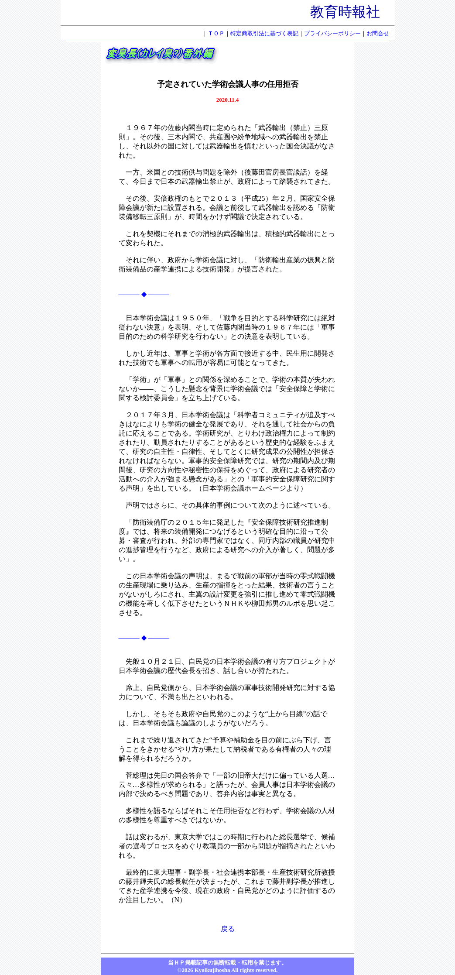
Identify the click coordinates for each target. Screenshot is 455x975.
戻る (228, 929)
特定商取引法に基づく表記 (264, 33)
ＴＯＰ (216, 33)
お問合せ (377, 33)
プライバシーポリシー (332, 33)
